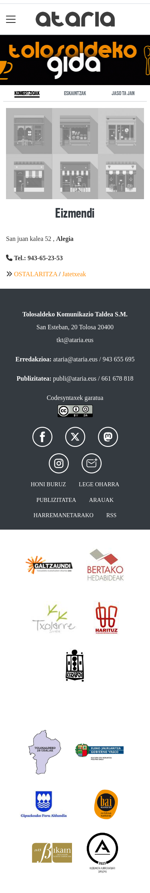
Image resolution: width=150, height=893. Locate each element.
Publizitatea (56, 500)
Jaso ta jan (123, 93)
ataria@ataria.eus (75, 359)
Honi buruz (48, 484)
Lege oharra (99, 484)
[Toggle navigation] (11, 19)
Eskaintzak (75, 93)
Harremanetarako (64, 515)
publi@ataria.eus (74, 378)
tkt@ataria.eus (74, 339)
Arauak (101, 500)
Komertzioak (27, 93)
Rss (111, 515)
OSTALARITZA (35, 274)
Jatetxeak (74, 274)
